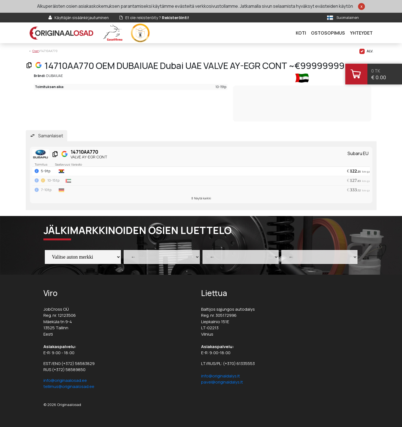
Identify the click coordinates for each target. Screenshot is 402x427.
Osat (35, 51)
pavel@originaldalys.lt (222, 382)
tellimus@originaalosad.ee (68, 386)
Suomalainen (347, 17)
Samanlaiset (50, 136)
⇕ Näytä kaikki (201, 198)
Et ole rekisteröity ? (157, 17)
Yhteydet (361, 33)
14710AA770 (49, 51)
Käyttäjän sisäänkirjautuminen (82, 17)
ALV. (366, 51)
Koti (301, 33)
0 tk (375, 71)
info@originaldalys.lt (220, 376)
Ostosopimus (328, 33)
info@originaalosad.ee (65, 380)
